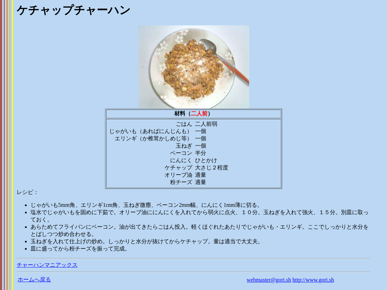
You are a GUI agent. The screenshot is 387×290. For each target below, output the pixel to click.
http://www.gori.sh (313, 280)
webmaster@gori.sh (269, 280)
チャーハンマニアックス (47, 265)
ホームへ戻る (34, 279)
